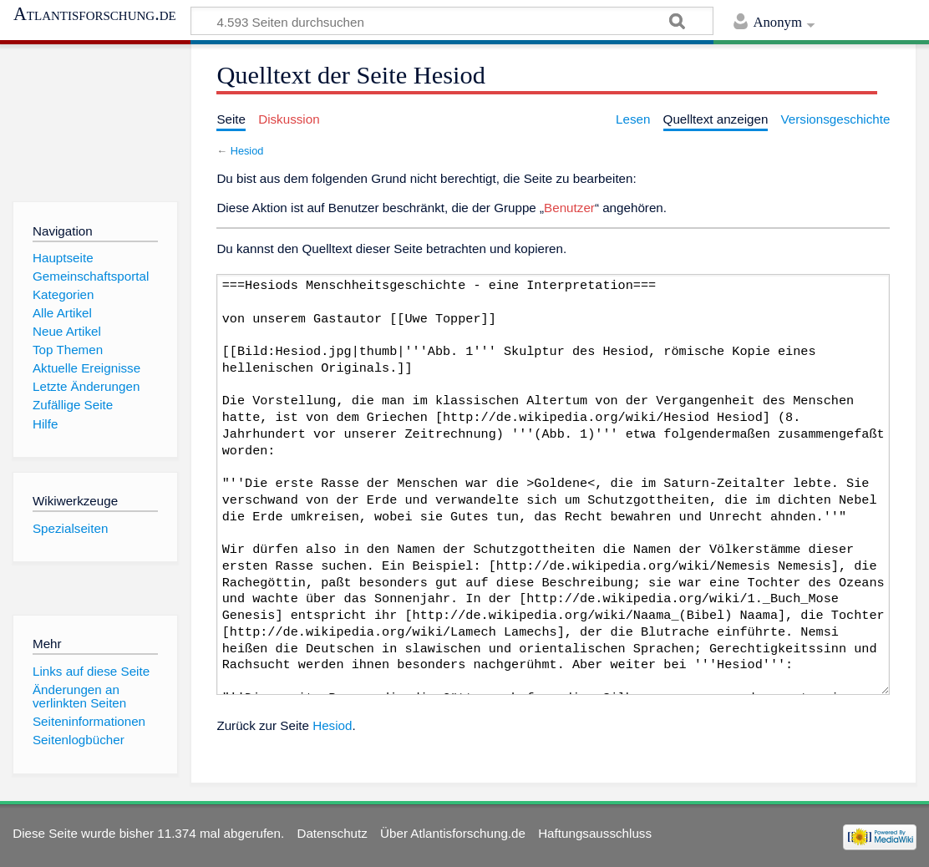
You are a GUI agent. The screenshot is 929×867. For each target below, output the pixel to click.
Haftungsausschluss (595, 833)
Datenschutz (332, 833)
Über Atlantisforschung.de (452, 833)
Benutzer (569, 207)
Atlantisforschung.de (94, 14)
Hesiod (247, 150)
